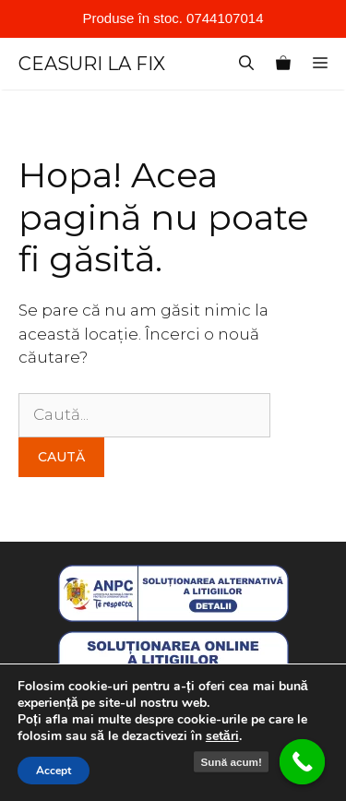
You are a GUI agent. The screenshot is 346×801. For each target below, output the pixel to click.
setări (222, 736)
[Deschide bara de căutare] (246, 64)
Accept (53, 770)
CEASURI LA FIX (91, 64)
